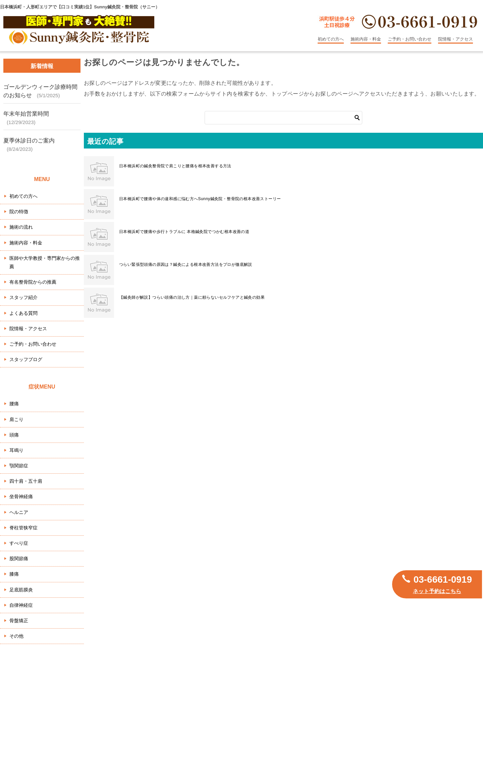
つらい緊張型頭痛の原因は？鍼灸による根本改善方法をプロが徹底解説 (185, 264)
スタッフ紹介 (23, 297)
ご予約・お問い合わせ (409, 39)
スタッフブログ (25, 359)
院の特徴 (18, 211)
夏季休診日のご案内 (29, 140)
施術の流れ (21, 227)
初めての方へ (331, 39)
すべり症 (18, 543)
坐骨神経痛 (21, 496)
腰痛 (14, 403)
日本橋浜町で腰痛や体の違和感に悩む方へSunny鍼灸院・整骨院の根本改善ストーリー (200, 198)
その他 (16, 636)
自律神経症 (21, 605)
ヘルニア (18, 512)
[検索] (283, 117)
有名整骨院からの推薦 (32, 282)
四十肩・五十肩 (25, 481)
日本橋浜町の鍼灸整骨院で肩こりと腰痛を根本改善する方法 (175, 166)
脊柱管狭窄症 (23, 527)
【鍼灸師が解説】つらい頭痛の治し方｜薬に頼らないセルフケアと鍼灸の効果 (192, 297)
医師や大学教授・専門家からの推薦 (44, 262)
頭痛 (14, 434)
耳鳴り (16, 450)
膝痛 (14, 574)
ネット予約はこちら (437, 591)
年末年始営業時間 (26, 114)
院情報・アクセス (455, 39)
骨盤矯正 (18, 620)
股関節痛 (18, 558)
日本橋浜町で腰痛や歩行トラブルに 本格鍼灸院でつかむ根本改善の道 (184, 231)
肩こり (16, 419)
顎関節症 (18, 465)
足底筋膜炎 (21, 589)
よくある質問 (23, 313)
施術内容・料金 (366, 39)
